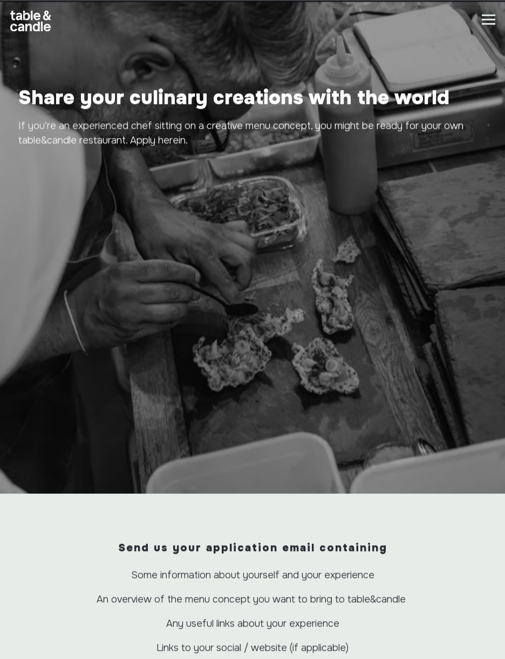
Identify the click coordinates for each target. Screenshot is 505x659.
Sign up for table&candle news (253, 648)
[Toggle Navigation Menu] (488, 19)
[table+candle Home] (30, 30)
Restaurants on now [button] (252, 625)
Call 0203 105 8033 (252, 603)
